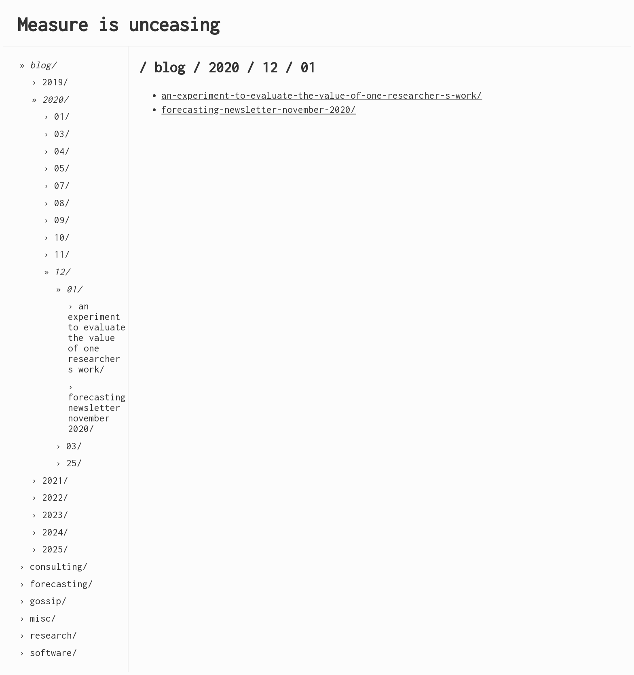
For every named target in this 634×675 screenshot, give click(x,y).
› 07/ (57, 185)
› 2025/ (50, 549)
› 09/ (57, 220)
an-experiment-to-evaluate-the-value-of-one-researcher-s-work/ (321, 95)
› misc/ (37, 618)
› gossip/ (43, 601)
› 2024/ (50, 532)
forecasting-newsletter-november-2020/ (258, 109)
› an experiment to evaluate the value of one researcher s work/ (97, 338)
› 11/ (57, 254)
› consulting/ (53, 566)
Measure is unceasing (118, 24)
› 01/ (57, 116)
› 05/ (57, 168)
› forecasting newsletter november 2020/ (97, 407)
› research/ (48, 635)
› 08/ (57, 203)
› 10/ (57, 237)
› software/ (48, 652)
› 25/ (69, 463)
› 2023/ (50, 515)
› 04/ (57, 151)
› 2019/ (50, 82)
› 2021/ (50, 480)
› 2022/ (50, 497)
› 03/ (57, 134)
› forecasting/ (56, 584)
